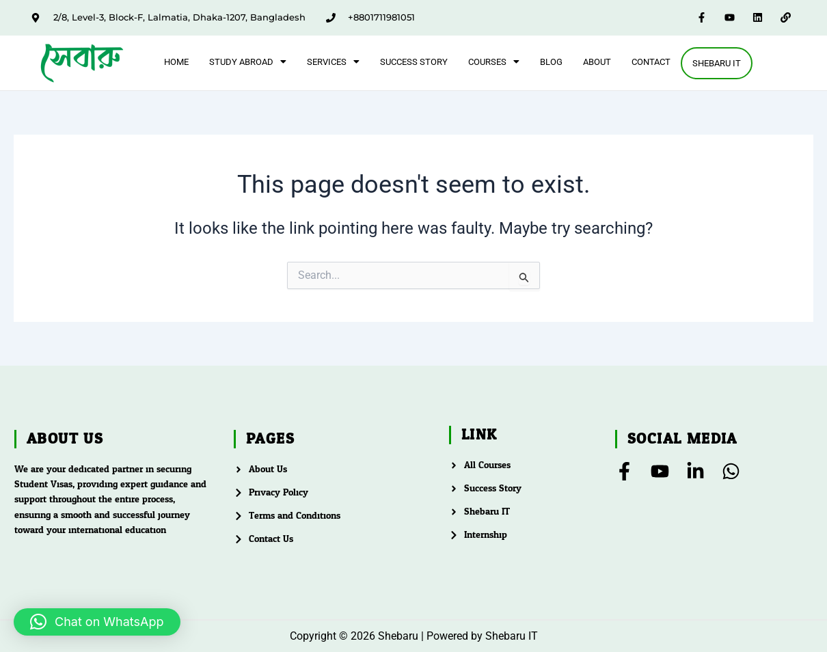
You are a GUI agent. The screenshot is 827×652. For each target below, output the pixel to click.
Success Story (413, 61)
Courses (493, 61)
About (596, 61)
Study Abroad (247, 61)
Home (175, 61)
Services (332, 61)
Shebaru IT (716, 63)
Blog (550, 61)
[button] (247, 61)
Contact (650, 61)
